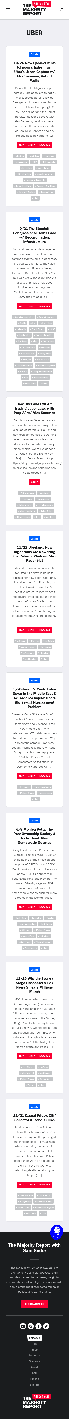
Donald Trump (38, 329)
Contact (34, 1385)
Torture (31, 1085)
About (34, 1367)
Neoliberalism (24, 174)
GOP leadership (49, 162)
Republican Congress (44, 1207)
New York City (43, 359)
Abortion (20, 156)
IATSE (52, 329)
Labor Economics (45, 505)
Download (44, 145)
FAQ (34, 1373)
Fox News (44, 1067)
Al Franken (24, 787)
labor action (48, 341)
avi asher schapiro (43, 787)
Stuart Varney (31, 948)
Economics (49, 156)
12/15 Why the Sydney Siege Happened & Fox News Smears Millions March (34, 985)
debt (33, 323)
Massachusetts (27, 353)
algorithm (21, 640)
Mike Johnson (43, 168)
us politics (50, 517)
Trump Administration (42, 371)
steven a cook (46, 793)
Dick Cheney (28, 1067)
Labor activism (28, 347)
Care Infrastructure (47, 317)
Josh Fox (50, 918)
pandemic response (46, 365)
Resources (34, 1355)
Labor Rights (46, 511)
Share (31, 145)
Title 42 (23, 371)
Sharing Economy (43, 942)
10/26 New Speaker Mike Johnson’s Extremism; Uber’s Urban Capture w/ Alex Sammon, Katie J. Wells (34, 72)
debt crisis (21, 329)
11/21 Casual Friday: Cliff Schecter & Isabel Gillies (34, 1117)
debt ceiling (46, 323)
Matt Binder (46, 924)
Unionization (30, 383)
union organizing (41, 377)
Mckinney (26, 930)
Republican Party (23, 186)
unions (44, 383)
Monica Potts (28, 936)
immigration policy (44, 335)
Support (34, 1379)
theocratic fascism (27, 192)
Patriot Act (44, 936)
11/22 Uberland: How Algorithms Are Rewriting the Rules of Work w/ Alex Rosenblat (34, 554)
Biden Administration (24, 317)
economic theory (28, 646)
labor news (45, 347)
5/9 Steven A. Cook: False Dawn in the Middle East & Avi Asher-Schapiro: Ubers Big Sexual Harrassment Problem (34, 698)
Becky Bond (21, 918)
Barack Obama (26, 1195)
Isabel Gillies (23, 1207)
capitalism (34, 156)
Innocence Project (44, 1201)
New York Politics (24, 365)
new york (27, 359)
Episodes (34, 1338)
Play (21, 145)
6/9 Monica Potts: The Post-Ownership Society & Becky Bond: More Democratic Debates (34, 836)
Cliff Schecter (44, 1195)
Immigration (24, 335)
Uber (36, 198)
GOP (35, 162)
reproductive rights (45, 174)
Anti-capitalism (27, 493)
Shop (34, 1349)
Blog (34, 1344)
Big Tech (35, 640)
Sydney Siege (46, 1079)
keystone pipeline (28, 924)
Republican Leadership (36, 180)
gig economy (21, 162)
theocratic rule (46, 192)
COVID (23, 323)
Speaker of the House (46, 186)
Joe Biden (22, 341)
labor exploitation (27, 511)
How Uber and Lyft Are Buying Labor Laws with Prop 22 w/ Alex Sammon (34, 408)
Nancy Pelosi (45, 353)
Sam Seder (25, 942)
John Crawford (28, 1073)
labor (35, 341)
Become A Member (34, 1304)
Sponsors (34, 1361)
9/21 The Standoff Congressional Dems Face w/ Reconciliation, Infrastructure (34, 235)
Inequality (36, 918)
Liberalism (27, 168)
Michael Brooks (27, 793)
